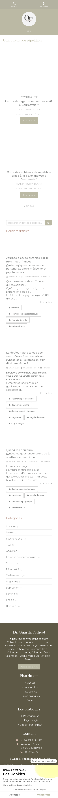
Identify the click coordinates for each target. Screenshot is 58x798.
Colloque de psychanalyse (21, 557)
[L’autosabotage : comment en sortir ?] (29, 72)
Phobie (10, 599)
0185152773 (31, 751)
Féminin (10, 593)
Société (10, 526)
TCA (8, 544)
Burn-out (11, 606)
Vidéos (10, 532)
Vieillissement (13, 575)
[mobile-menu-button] (29, 31)
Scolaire (10, 563)
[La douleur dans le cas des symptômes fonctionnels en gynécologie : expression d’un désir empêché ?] (29, 340)
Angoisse (11, 581)
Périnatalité (12, 569)
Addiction (11, 550)
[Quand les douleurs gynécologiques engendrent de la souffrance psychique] (29, 437)
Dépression (12, 587)
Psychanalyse (14, 538)
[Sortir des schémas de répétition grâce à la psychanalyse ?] (29, 147)
